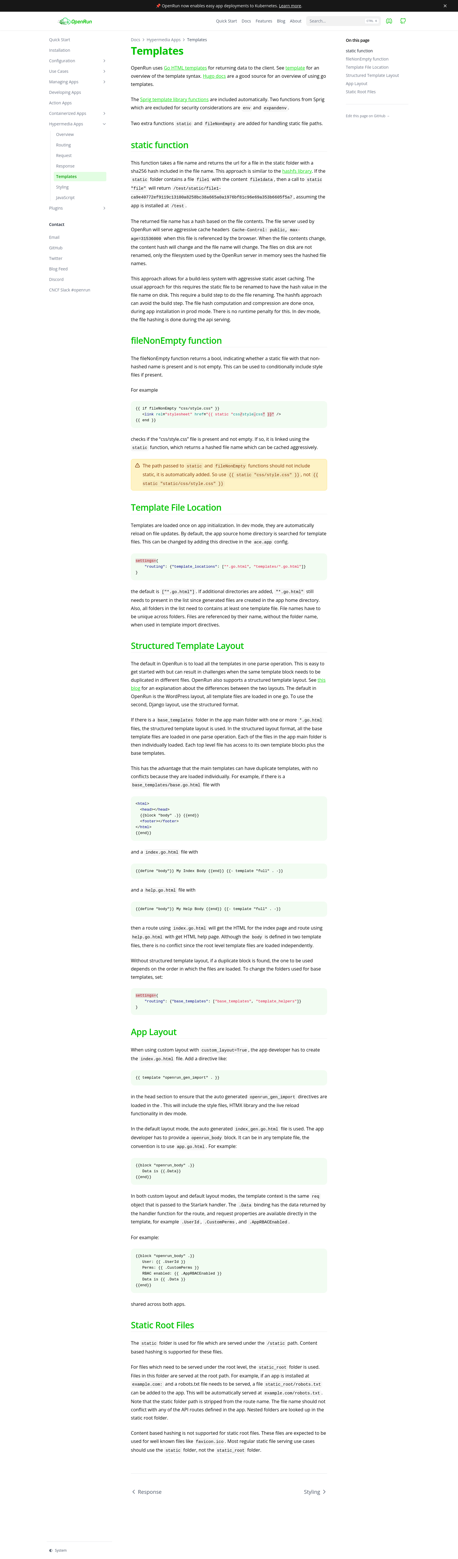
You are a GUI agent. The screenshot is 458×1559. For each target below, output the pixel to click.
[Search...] (343, 21)
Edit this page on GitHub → (368, 116)
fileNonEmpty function (367, 59)
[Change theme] (79, 1550)
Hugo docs (214, 76)
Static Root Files (361, 91)
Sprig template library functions (174, 99)
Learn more (290, 5)
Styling (315, 1491)
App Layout (356, 83)
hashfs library (297, 171)
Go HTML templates (185, 68)
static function (359, 50)
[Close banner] (445, 6)
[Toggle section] (104, 60)
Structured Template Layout (372, 75)
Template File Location (367, 67)
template (295, 68)
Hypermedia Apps (164, 39)
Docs (135, 39)
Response (146, 1491)
